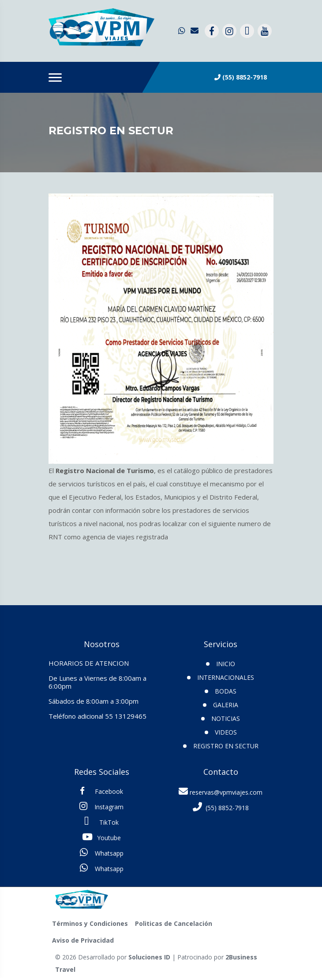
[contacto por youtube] (265, 31)
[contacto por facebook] (212, 31)
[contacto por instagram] (229, 31)
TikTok (101, 821)
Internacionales (225, 677)
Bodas (225, 691)
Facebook (101, 791)
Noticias (225, 718)
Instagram (101, 806)
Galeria (225, 705)
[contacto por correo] (195, 31)
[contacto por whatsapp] (182, 31)
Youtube (101, 837)
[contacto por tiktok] (247, 31)
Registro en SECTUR (225, 746)
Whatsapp (102, 852)
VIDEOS (226, 732)
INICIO (225, 664)
